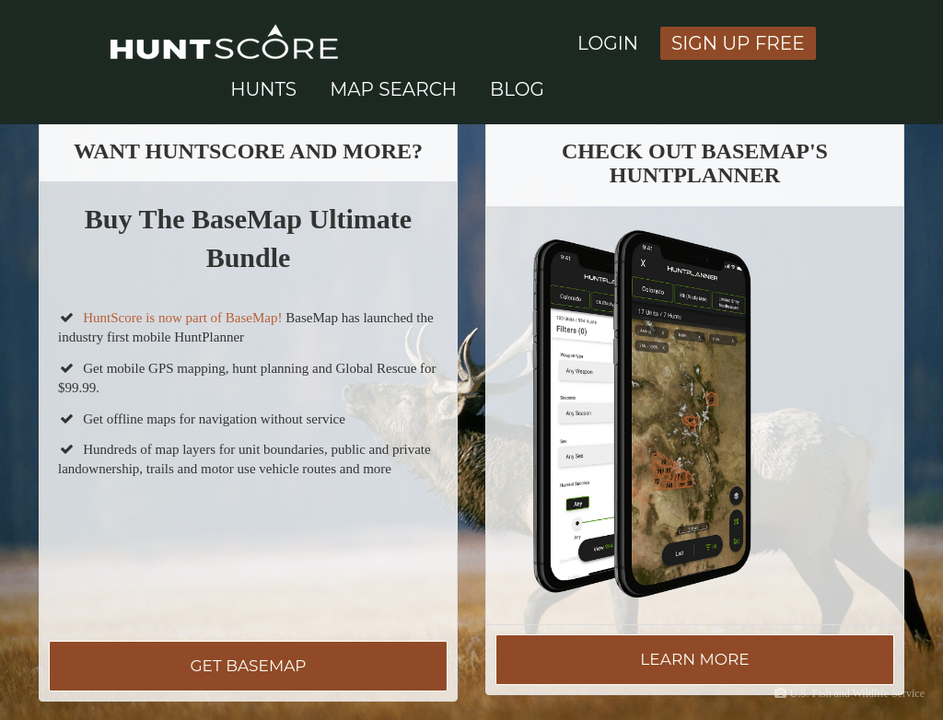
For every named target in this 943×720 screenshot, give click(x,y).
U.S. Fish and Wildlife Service (857, 693)
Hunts (263, 89)
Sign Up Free (738, 43)
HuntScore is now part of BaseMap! (182, 317)
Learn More (694, 659)
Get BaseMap (248, 665)
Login (607, 43)
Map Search (393, 89)
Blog (517, 89)
